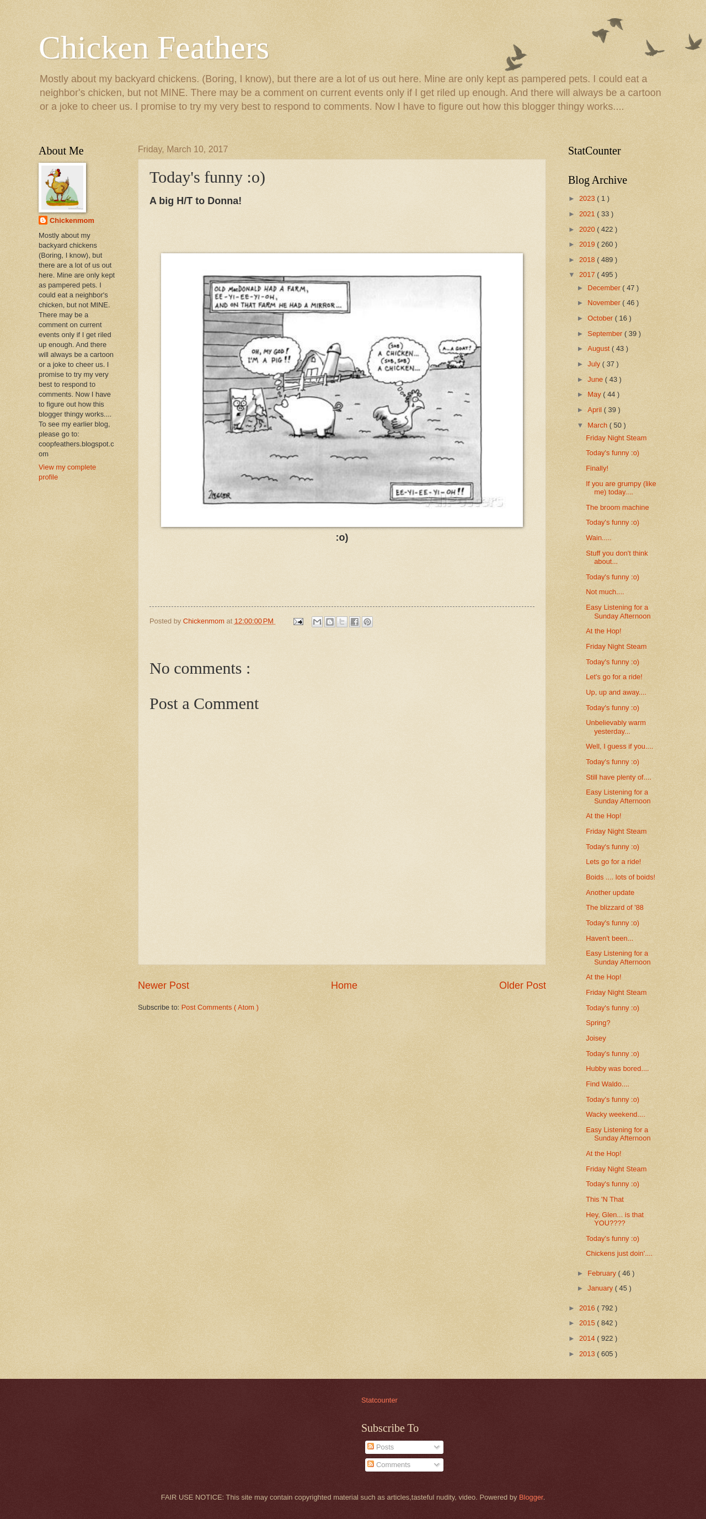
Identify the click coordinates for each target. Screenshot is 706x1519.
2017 (588, 274)
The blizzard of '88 (615, 907)
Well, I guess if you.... (619, 746)
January (600, 1288)
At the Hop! (603, 631)
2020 (588, 229)
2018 (588, 259)
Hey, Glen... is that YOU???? (615, 1219)
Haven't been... (609, 938)
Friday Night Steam (616, 438)
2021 (588, 214)
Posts (380, 1447)
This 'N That (605, 1199)
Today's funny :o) (612, 453)
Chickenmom (72, 220)
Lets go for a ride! (613, 861)
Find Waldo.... (607, 1084)
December (604, 288)
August (599, 348)
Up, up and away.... (616, 692)
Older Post (522, 985)
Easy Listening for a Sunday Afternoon (618, 611)
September (605, 333)
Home (344, 985)
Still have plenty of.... (618, 777)
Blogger (531, 1497)
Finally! (597, 468)
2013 (588, 1354)
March (598, 425)
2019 (588, 244)
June (596, 379)
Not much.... (605, 592)
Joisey (596, 1038)
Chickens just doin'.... (619, 1253)
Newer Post (163, 985)
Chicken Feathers (154, 47)
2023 (588, 198)
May (595, 394)
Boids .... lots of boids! (620, 877)
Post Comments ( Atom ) (220, 1007)
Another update (610, 892)
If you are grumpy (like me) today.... (621, 487)
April (595, 410)
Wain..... (599, 538)
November (604, 303)
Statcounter (379, 1400)
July (594, 364)
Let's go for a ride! (614, 677)
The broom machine (617, 507)
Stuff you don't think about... (617, 557)
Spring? (598, 1023)
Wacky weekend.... (615, 1114)
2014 (588, 1338)
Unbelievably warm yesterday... (616, 726)
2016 (588, 1308)
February (602, 1273)
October (600, 318)
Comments (388, 1465)
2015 (588, 1323)
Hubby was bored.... (617, 1068)
